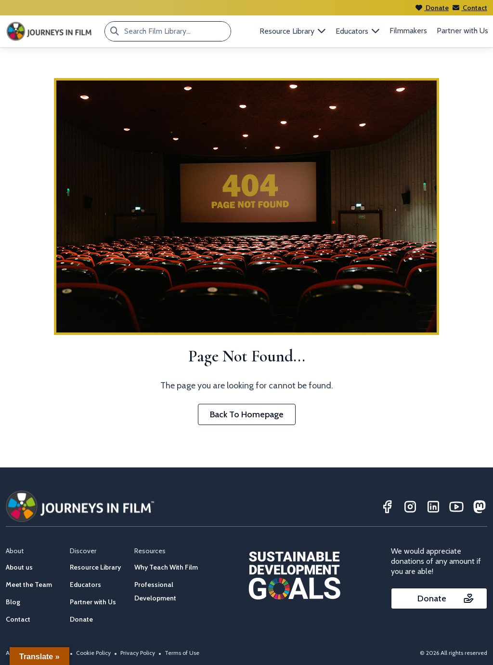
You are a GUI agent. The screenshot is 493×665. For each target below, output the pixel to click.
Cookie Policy (93, 652)
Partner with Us (462, 30)
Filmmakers (408, 30)
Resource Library (95, 567)
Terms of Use (182, 652)
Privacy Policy (137, 652)
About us (19, 567)
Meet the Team (29, 584)
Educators (85, 584)
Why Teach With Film (166, 567)
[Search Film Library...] (114, 31)
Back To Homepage (247, 414)
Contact (470, 7)
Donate (432, 7)
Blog (13, 602)
